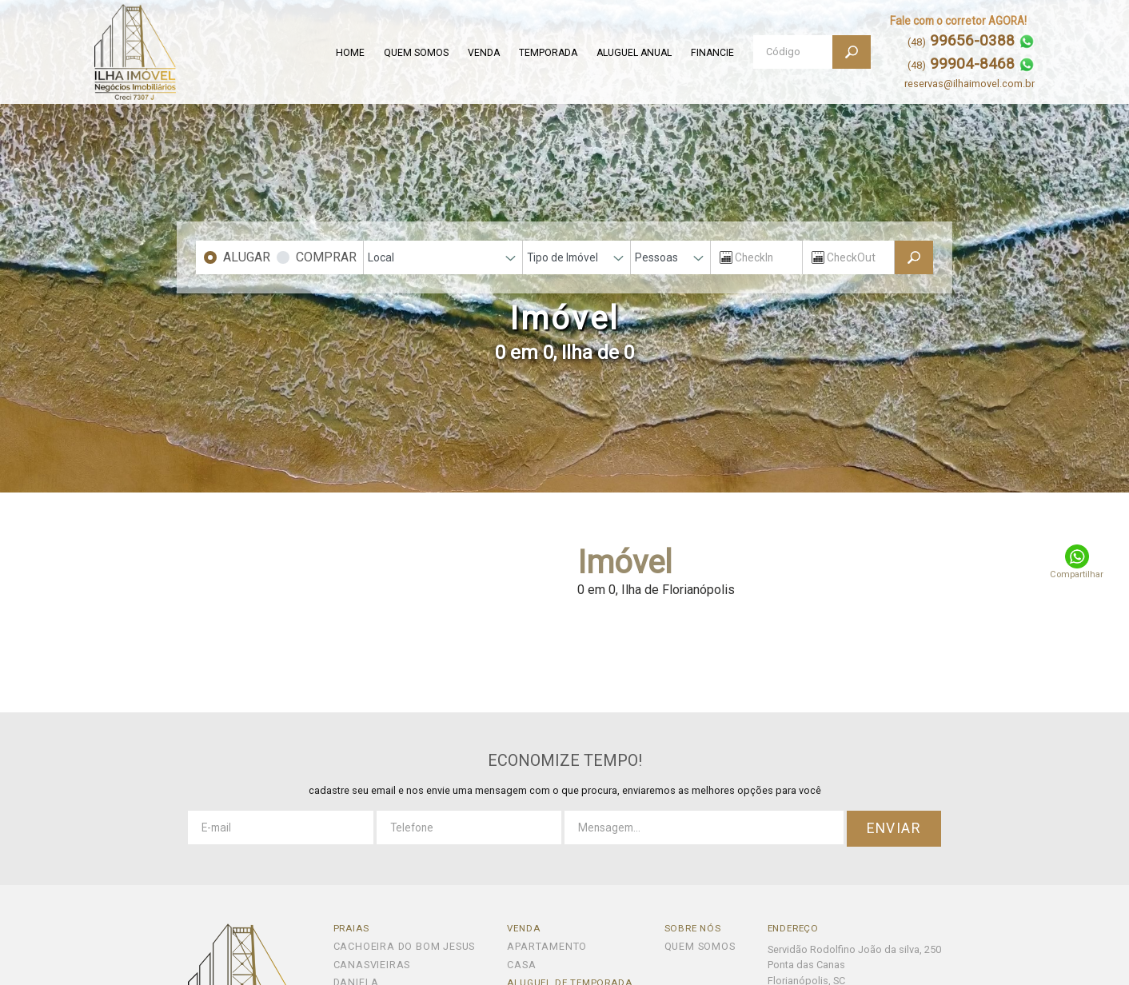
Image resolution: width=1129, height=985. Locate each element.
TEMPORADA (548, 52)
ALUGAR (246, 257)
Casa (521, 965)
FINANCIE (712, 52)
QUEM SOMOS (416, 52)
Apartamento (547, 947)
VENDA (484, 52)
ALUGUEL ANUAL (634, 52)
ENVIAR (894, 828)
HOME (350, 52)
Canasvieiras (372, 965)
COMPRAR (326, 257)
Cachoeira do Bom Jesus (404, 947)
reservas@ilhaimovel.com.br (969, 84)
